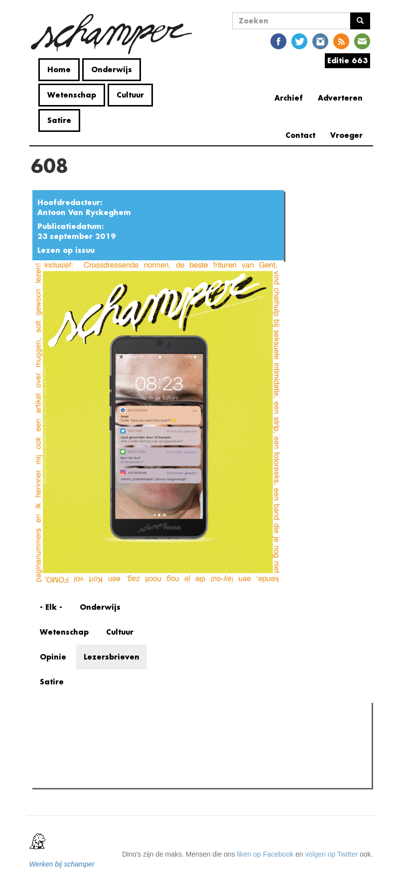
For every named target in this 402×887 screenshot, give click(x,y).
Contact (300, 135)
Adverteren (340, 98)
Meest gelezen (65, 732)
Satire (59, 120)
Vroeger (346, 135)
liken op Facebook (265, 854)
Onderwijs (111, 69)
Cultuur (130, 95)
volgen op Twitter (331, 854)
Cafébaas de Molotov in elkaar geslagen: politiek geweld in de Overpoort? (166, 777)
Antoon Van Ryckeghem (84, 212)
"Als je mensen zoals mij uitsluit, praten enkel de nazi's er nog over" (156, 753)
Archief (288, 98)
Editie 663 (347, 60)
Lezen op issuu (66, 250)
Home (59, 69)
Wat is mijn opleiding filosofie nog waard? (116, 765)
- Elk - (51, 607)
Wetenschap (71, 95)
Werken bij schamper (62, 864)
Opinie (53, 657)
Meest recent (119, 733)
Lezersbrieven (111, 657)
